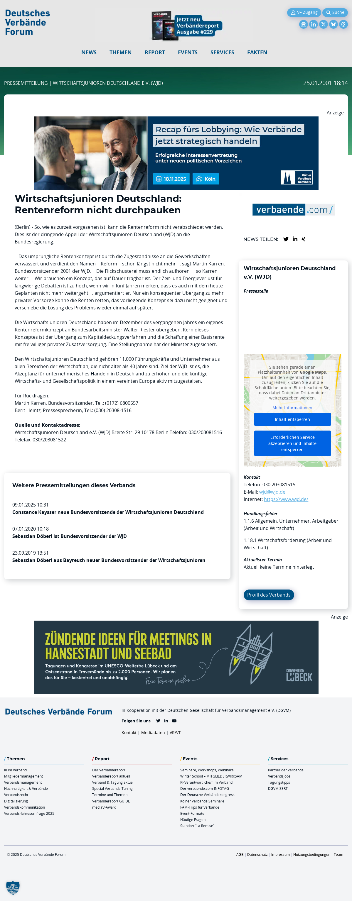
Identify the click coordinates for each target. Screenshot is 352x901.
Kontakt (129, 732)
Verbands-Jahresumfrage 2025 (29, 813)
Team (338, 854)
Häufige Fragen (193, 819)
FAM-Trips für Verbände (199, 807)
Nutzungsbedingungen (311, 854)
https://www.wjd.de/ (286, 499)
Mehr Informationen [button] (293, 407)
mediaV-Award (104, 807)
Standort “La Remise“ (197, 825)
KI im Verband (15, 770)
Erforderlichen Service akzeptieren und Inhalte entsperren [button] (293, 443)
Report (155, 52)
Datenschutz (257, 854)
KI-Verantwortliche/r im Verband (206, 782)
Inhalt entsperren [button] (292, 419)
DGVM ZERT (278, 788)
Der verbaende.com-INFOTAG (204, 788)
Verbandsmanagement (23, 782)
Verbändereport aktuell (111, 776)
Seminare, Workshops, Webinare (207, 770)
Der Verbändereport (108, 770)
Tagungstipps (279, 782)
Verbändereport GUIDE (111, 801)
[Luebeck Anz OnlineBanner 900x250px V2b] (176, 624)
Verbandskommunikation (24, 807)
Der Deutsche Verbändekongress (207, 794)
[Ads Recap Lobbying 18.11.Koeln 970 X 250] (176, 120)
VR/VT (175, 732)
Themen (121, 52)
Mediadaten (153, 732)
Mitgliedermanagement (23, 776)
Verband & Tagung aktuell (113, 782)
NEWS (89, 52)
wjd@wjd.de (272, 492)
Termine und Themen (109, 794)
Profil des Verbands (269, 595)
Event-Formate (192, 813)
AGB (240, 854)
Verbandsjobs (279, 776)
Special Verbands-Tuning (112, 788)
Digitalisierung (16, 801)
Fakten (257, 52)
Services (222, 52)
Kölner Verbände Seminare (202, 801)
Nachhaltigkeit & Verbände (26, 788)
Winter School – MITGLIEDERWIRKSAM (211, 776)
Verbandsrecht (16, 794)
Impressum (280, 854)
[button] (13, 888)
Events (188, 52)
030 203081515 (278, 484)
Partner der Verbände (286, 770)
